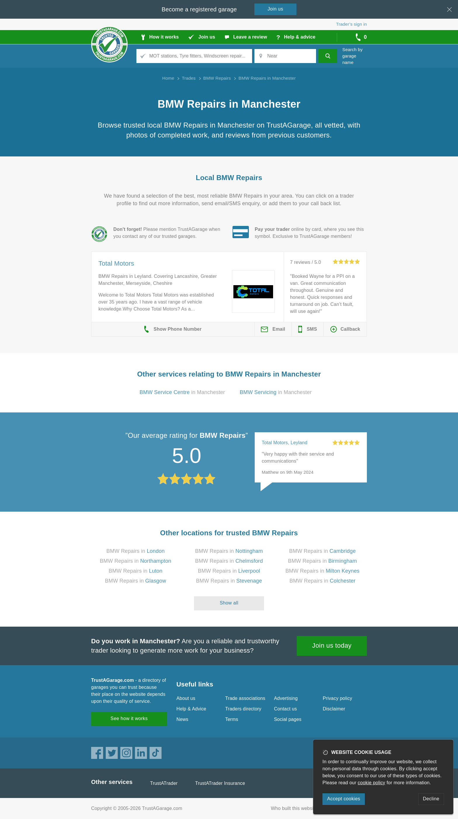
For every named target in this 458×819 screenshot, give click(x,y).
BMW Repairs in (135, 551)
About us (185, 698)
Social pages (287, 719)
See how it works (129, 718)
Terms (231, 719)
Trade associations (245, 698)
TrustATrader (164, 783)
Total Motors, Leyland (284, 442)
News (182, 719)
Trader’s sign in (351, 24)
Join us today (332, 645)
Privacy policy (337, 698)
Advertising (286, 698)
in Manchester (182, 392)
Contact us (285, 708)
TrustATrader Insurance (220, 783)
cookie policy (371, 782)
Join (275, 8)
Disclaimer (334, 708)
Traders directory (243, 708)
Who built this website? (295, 808)
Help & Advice (191, 708)
